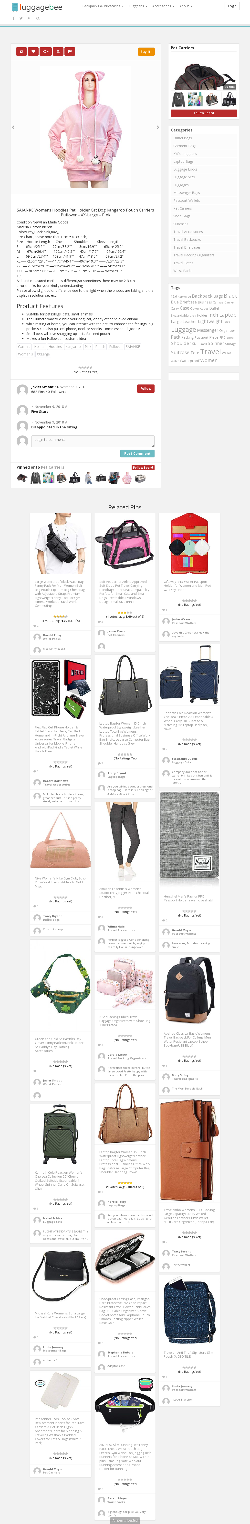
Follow (145, 388)
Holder (39, 346)
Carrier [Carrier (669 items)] (229, 302)
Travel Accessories (188, 231)
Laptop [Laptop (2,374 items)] (228, 314)
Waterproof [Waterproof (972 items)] (189, 360)
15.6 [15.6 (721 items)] (174, 296)
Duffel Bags (182, 138)
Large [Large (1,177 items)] (176, 321)
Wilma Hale (116, 926)
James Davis (116, 631)
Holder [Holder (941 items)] (202, 315)
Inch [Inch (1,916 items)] (213, 315)
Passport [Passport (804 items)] (201, 337)
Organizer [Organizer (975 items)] (227, 330)
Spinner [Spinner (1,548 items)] (216, 343)
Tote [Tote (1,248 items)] (194, 352)
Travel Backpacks (187, 239)
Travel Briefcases (187, 247)
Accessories (163, 6)
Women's (25, 354)
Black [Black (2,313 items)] (230, 295)
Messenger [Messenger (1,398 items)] (207, 330)
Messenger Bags (186, 192)
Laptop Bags (183, 161)
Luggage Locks (185, 169)
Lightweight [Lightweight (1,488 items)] (210, 321)
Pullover (115, 346)
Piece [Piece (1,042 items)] (214, 337)
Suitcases (180, 224)
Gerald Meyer (181, 930)
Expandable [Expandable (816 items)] (180, 315)
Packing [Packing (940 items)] (187, 337)
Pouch (100, 346)
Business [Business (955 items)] (205, 302)
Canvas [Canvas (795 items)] (218, 302)
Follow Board (143, 467)
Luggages (138, 6)
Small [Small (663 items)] (203, 344)
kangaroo (73, 346)
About (185, 6)
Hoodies (55, 346)
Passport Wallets (186, 200)
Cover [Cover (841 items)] (194, 308)
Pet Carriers (52, 467)
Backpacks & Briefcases (103, 6)
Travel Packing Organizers (193, 255)
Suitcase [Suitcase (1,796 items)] (180, 352)
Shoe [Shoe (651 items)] (230, 337)
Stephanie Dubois (185, 758)
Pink (88, 346)
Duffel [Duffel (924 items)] (214, 308)
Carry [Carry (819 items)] (175, 308)
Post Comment (137, 453)
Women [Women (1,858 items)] (209, 360)
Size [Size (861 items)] (195, 344)
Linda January (53, 1347)
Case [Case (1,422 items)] (184, 308)
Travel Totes (183, 263)
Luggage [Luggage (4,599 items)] (183, 329)
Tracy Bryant (116, 773)
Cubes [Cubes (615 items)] (204, 308)
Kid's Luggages (185, 153)
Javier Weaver (182, 619)
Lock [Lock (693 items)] (227, 322)
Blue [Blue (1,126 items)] (175, 302)
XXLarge (43, 354)
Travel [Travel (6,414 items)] (210, 351)
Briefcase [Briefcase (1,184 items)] (188, 302)
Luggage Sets (184, 177)
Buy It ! (146, 51)
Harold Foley (52, 635)
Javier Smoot (52, 1080)
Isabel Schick (52, 1218)
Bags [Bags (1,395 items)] (218, 296)
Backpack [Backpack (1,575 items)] (202, 296)
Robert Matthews (55, 781)
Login (232, 6)
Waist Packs (182, 270)
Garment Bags (184, 145)
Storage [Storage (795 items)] (231, 344)
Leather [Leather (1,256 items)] (190, 321)
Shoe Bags (181, 216)
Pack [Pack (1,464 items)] (175, 337)
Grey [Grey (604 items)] (193, 315)
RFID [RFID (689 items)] (222, 337)
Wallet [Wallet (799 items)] (226, 353)
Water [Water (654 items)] (175, 361)
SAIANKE (133, 346)
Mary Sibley (180, 1075)
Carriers (24, 346)
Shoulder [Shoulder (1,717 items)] (181, 343)
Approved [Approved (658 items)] (184, 296)
